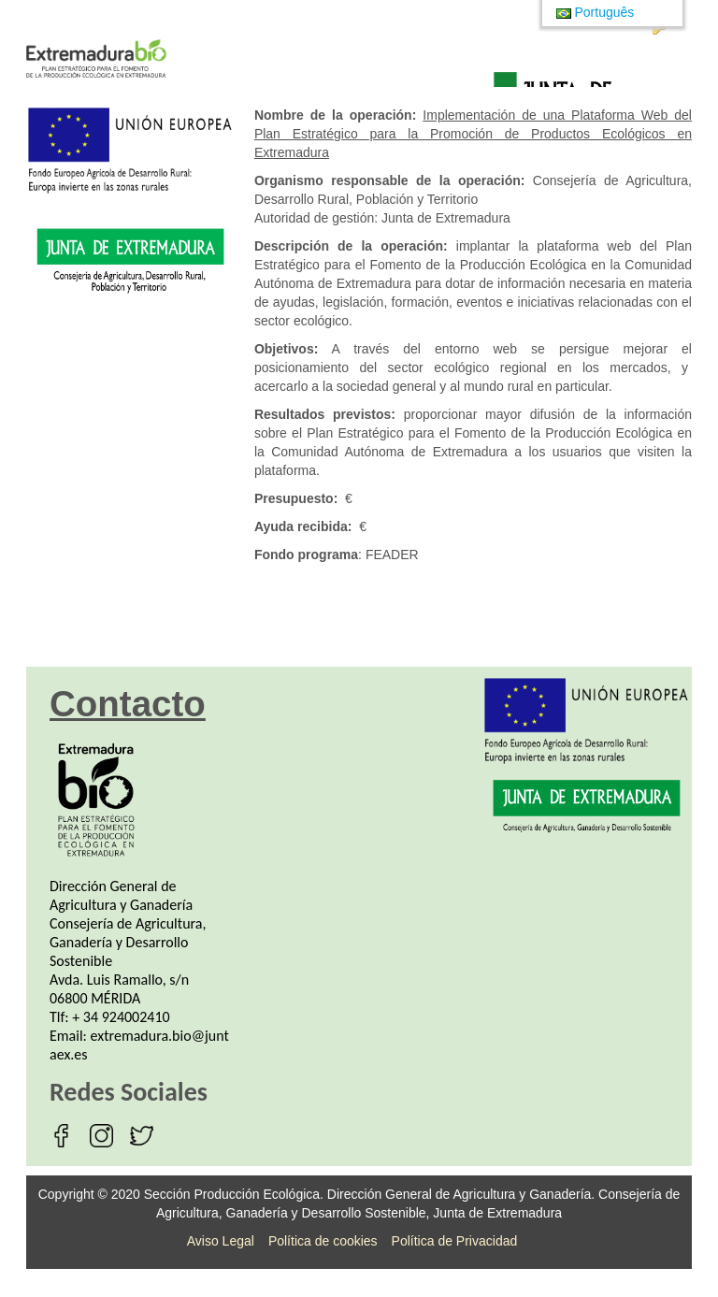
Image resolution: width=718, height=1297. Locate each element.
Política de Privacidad (455, 1240)
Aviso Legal (220, 1240)
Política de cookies (323, 1240)
